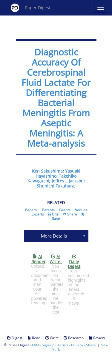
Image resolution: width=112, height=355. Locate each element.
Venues (81, 210)
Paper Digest (30, 8)
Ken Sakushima (47, 171)
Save (56, 218)
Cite (55, 214)
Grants (64, 210)
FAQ (35, 345)
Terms (62, 345)
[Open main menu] (100, 8)
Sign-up (48, 345)
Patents (48, 210)
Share (72, 214)
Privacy (77, 345)
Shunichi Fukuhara (55, 186)
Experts (37, 214)
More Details (54, 236)
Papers (31, 210)
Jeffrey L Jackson (68, 181)
